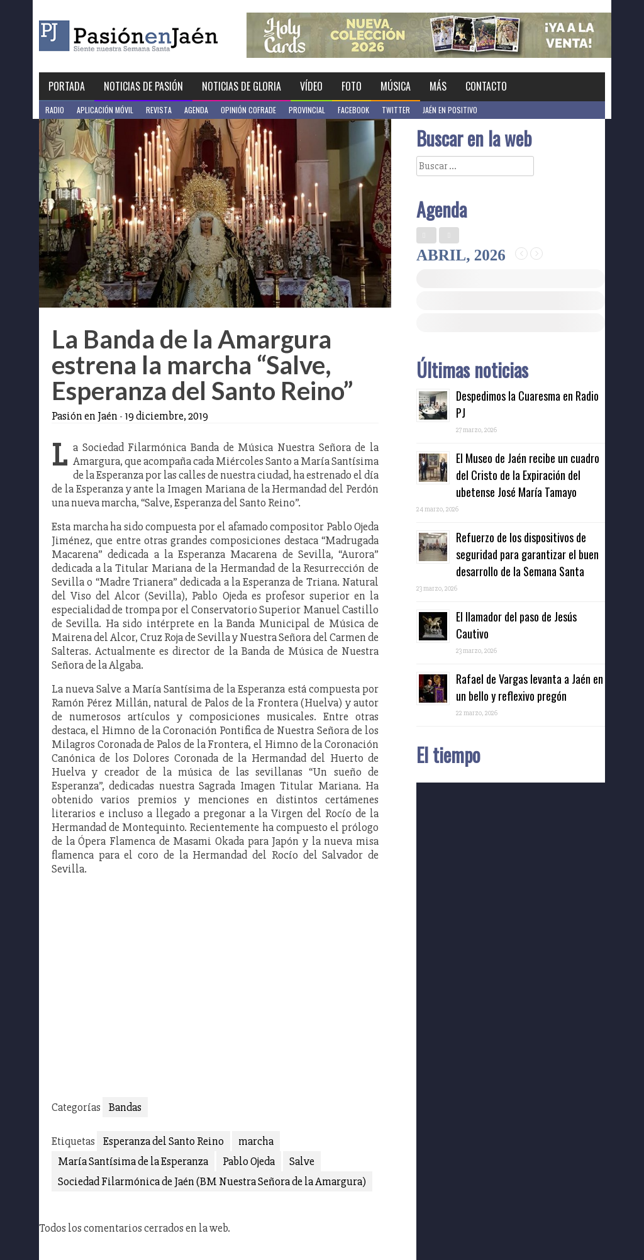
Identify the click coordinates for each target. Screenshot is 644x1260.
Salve (301, 1161)
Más (438, 86)
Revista (159, 109)
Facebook (353, 109)
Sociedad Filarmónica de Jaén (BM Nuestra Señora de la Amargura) (212, 1181)
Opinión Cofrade (248, 109)
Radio (54, 109)
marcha (256, 1141)
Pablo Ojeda (249, 1161)
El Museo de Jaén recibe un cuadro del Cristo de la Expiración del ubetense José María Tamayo (527, 475)
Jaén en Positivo (450, 109)
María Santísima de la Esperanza (133, 1161)
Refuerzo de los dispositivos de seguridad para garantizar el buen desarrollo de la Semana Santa (527, 554)
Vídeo (311, 86)
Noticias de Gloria (241, 86)
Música (395, 86)
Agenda (196, 109)
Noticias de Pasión (143, 86)
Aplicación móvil (105, 109)
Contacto (486, 86)
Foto (351, 86)
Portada (66, 86)
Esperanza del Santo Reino (163, 1141)
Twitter (396, 109)
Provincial (307, 109)
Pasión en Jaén (162, 36)
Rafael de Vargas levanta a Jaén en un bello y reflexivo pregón (529, 687)
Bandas (125, 1107)
